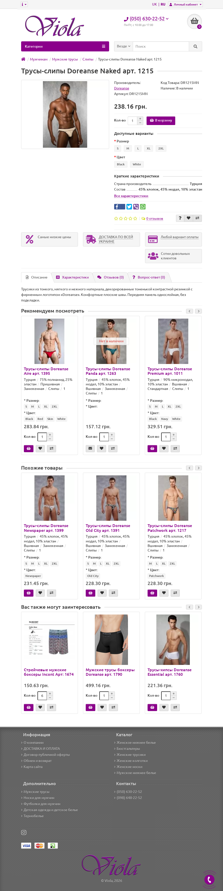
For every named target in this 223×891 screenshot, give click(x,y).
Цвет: (31, 413)
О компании (32, 743)
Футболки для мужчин (40, 804)
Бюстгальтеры (127, 749)
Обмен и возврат (36, 761)
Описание (37, 277)
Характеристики (72, 277)
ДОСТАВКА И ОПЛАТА (40, 749)
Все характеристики (131, 196)
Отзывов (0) (110, 277)
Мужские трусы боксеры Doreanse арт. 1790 (110, 672)
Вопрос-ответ (148, 277)
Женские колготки (131, 761)
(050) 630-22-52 (128, 792)
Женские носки (128, 767)
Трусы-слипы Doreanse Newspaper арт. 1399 (46, 527)
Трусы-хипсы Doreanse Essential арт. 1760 (170, 672)
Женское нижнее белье (135, 743)
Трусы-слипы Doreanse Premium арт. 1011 (170, 371)
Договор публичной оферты (45, 755)
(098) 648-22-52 (128, 798)
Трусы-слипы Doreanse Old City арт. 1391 (108, 527)
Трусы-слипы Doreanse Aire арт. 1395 (46, 371)
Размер (123, 141)
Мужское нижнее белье (135, 773)
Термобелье (32, 816)
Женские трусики (130, 755)
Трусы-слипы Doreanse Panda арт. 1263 (108, 371)
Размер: (33, 400)
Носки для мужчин (37, 798)
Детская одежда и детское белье (49, 810)
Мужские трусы (35, 792)
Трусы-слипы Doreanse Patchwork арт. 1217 (170, 527)
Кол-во (120, 120)
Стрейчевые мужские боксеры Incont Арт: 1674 (49, 672)
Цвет (121, 157)
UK (155, 4)
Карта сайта (31, 767)
